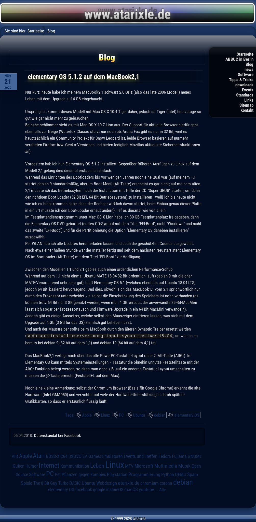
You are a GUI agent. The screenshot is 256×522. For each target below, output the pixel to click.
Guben (18, 465)
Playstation (117, 474)
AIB (15, 456)
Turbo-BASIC (69, 482)
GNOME (195, 456)
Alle (162, 489)
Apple (87, 414)
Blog (249, 64)
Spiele (26, 483)
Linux (105, 414)
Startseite (245, 54)
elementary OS (186, 414)
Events (247, 89)
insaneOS (114, 489)
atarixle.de (128, 483)
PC (121, 414)
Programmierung (144, 474)
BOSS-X (52, 456)
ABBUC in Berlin (239, 59)
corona (166, 482)
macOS (131, 489)
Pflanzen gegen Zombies (84, 474)
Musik (184, 466)
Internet (49, 465)
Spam (192, 474)
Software (245, 74)
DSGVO (75, 456)
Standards (244, 95)
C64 (64, 456)
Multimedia (165, 466)
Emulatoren (112, 456)
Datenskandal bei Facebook (57, 435)
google (99, 489)
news (249, 69)
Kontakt (246, 110)
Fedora (164, 456)
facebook (83, 489)
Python (167, 474)
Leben (97, 465)
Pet (58, 474)
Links (248, 100)
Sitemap (246, 105)
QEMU (180, 474)
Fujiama (179, 456)
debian (159, 414)
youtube (146, 489)
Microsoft (143, 466)
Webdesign (106, 483)
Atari (39, 455)
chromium (149, 482)
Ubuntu (139, 414)
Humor (31, 465)
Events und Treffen (140, 456)
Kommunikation (74, 465)
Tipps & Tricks (241, 79)
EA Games (92, 456)
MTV (129, 465)
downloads (244, 84)
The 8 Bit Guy (45, 482)
